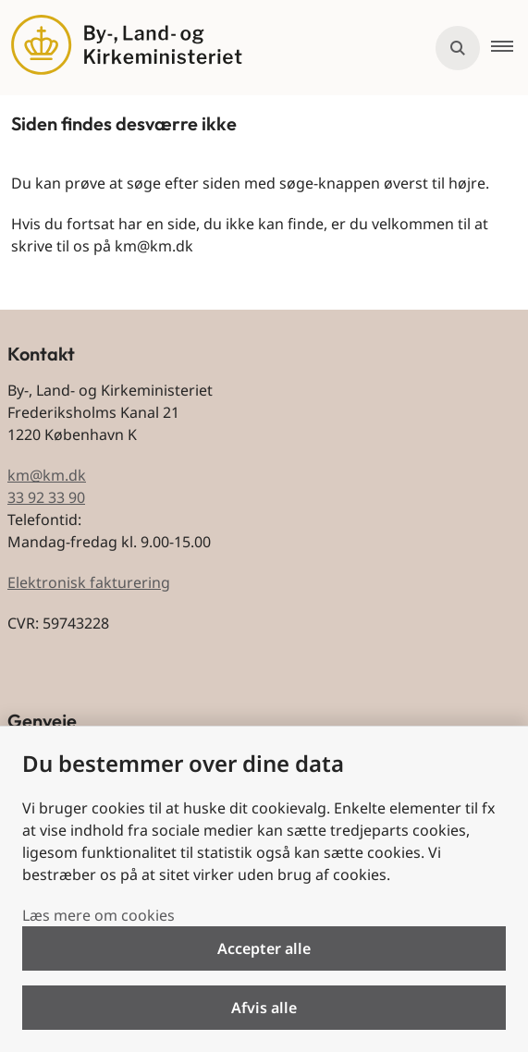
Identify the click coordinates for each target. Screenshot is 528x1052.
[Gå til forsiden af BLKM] (121, 47)
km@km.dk (46, 475)
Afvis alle (264, 1007)
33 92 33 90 (46, 497)
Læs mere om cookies (98, 915)
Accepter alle (264, 948)
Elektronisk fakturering (88, 582)
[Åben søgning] (458, 48)
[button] (509, 48)
